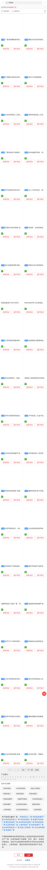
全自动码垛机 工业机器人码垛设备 (17, 115)
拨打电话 (17, 49)
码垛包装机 (33, 794)
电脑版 (27, 860)
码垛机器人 (7, 794)
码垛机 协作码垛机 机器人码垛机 (17, 228)
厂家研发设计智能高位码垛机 (15, 152)
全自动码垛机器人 (22, 809)
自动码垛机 (7, 788)
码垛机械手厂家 (37, 825)
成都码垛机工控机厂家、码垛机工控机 (15, 604)
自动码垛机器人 (37, 799)
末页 (37, 770)
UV (5, 779)
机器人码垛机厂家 (27, 827)
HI (20, 777)
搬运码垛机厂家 (12, 822)
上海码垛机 (7, 809)
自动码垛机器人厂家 (12, 819)
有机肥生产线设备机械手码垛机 (16, 566)
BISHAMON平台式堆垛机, (34, 303)
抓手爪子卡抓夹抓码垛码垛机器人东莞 (19, 641)
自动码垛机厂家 (12, 825)
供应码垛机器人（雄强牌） (15, 528)
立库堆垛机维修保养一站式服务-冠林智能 (20, 340)
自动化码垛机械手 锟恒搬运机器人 (17, 453)
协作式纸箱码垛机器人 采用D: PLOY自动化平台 (22, 416)
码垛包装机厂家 (26, 819)
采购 (44, 694)
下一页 (30, 770)
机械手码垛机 (22, 799)
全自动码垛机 (20, 788)
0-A (2, 777)
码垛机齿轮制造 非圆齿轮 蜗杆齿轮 (17, 491)
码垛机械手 (7, 804)
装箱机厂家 (10, 830)
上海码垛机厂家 (25, 825)
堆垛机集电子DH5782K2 (10, 303)
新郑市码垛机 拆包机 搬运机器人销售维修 (20, 716)
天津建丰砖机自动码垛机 (14, 77)
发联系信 (6, 49)
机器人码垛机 (35, 788)
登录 (18, 855)
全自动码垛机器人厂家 (10, 827)
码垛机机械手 (7, 799)
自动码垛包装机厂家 (26, 822)
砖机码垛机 (20, 794)
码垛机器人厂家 (26, 817)
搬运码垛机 (36, 804)
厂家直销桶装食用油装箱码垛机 (16, 39)
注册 (28, 855)
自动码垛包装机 (21, 804)
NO (34, 777)
